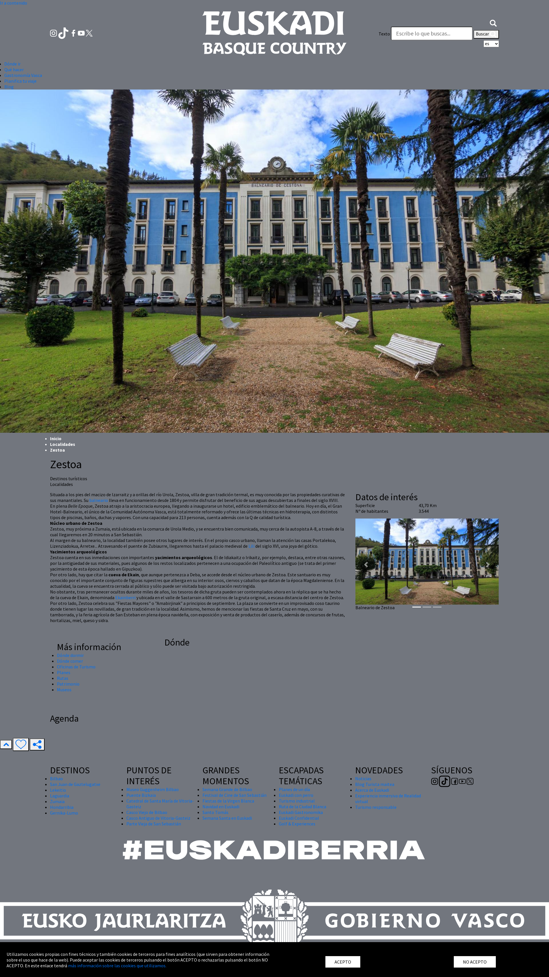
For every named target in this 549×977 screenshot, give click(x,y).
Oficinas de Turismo (76, 667)
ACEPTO (343, 962)
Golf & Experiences (297, 824)
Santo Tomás (215, 812)
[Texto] (432, 33)
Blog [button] (9, 87)
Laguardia (59, 796)
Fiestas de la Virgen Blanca (228, 801)
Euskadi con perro (296, 795)
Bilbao (56, 778)
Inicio (55, 438)
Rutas (62, 678)
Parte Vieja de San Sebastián (153, 824)
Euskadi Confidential (299, 818)
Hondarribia (61, 807)
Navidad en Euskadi (220, 806)
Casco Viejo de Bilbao (146, 812)
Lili (251, 546)
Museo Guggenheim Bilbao (152, 789)
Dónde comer (70, 661)
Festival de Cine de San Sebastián (234, 795)
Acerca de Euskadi (372, 790)
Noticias (363, 778)
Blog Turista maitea (374, 784)
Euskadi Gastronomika (301, 812)
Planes (63, 672)
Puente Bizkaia (141, 795)
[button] (493, 22)
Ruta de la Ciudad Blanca (302, 806)
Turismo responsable (376, 807)
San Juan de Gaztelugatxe (75, 784)
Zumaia (57, 801)
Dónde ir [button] (12, 64)
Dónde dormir (70, 655)
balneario (98, 500)
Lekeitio (58, 790)
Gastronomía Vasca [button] (23, 75)
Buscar (486, 34)
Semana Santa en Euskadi (227, 818)
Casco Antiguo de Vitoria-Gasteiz (158, 818)
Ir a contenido (13, 3)
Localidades (62, 444)
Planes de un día (294, 789)
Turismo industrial (297, 801)
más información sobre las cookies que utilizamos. (117, 965)
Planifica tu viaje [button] (20, 81)
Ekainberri (125, 597)
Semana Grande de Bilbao (227, 789)
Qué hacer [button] (14, 69)
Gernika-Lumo (64, 813)
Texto (384, 34)
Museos (64, 689)
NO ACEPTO (475, 962)
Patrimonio (68, 684)
